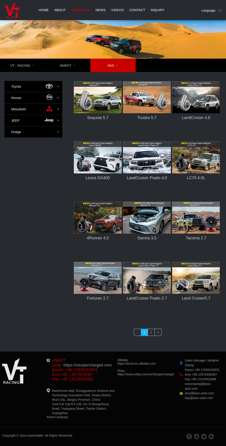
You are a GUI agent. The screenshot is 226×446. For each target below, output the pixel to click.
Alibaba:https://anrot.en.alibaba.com (136, 361)
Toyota (35, 86)
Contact (137, 10)
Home (44, 10)
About (60, 10)
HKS (115, 65)
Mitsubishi (35, 109)
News (101, 10)
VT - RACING (25, 65)
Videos (117, 10)
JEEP (35, 120)
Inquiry (158, 10)
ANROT (70, 65)
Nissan (35, 97)
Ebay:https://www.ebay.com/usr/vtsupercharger (145, 372)
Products (80, 10)
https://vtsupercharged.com (87, 365)
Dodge (35, 132)
